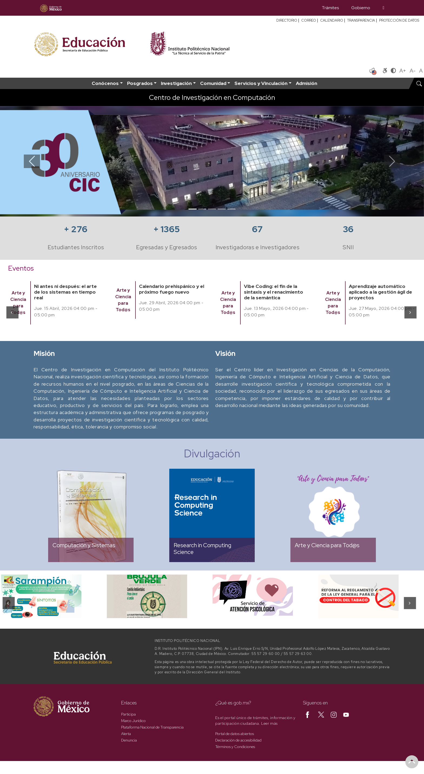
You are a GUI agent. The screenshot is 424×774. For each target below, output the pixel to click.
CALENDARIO (331, 20)
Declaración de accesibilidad (238, 740)
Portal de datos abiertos (234, 733)
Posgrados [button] (140, 83)
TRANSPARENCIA (361, 20)
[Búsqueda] (383, 8)
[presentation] (12, 312)
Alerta (126, 733)
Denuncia (129, 740)
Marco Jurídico (133, 720)
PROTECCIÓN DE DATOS (399, 20)
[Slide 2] (202, 209)
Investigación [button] (176, 83)
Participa (128, 714)
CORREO (308, 20)
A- (413, 70)
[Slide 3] (212, 209)
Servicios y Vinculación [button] (260, 83)
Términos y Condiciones (235, 746)
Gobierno (360, 8)
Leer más (269, 723)
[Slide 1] (192, 209)
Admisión (306, 83)
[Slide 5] (231, 209)
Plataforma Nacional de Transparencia (152, 727)
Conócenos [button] (105, 83)
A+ (402, 70)
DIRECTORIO (286, 20)
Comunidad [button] (213, 83)
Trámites (330, 8)
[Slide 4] (222, 209)
